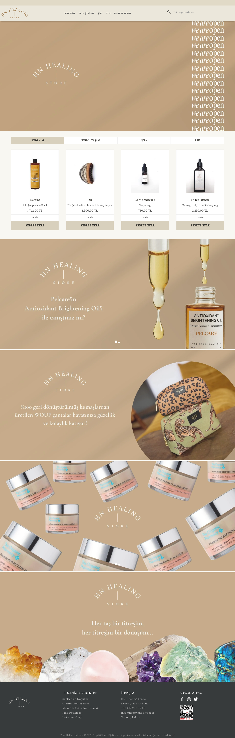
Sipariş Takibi (130, 717)
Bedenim (69, 13)
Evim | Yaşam (86, 13)
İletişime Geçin (72, 717)
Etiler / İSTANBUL (134, 703)
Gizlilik (167, 735)
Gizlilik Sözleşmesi (75, 703)
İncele (35, 217)
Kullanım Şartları (152, 735)
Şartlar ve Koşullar (75, 699)
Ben (108, 13)
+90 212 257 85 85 (133, 708)
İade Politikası (72, 712)
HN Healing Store (133, 699)
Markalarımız (122, 13)
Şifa (99, 13)
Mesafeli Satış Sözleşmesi (80, 708)
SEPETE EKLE (35, 225)
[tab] (37, 140)
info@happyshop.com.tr (137, 712)
